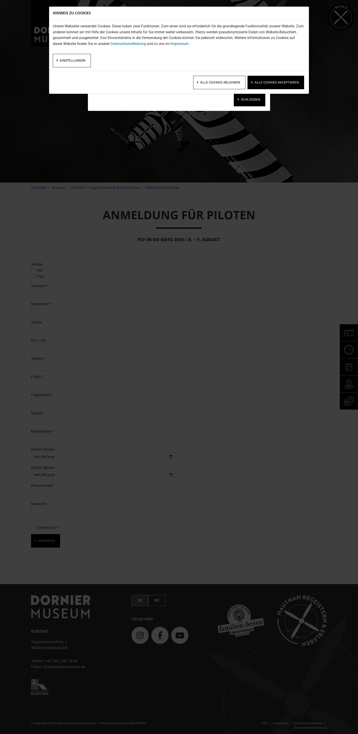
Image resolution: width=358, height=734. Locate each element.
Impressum (180, 44)
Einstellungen (73, 60)
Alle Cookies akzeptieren (277, 82)
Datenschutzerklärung (128, 44)
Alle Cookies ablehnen (220, 82)
